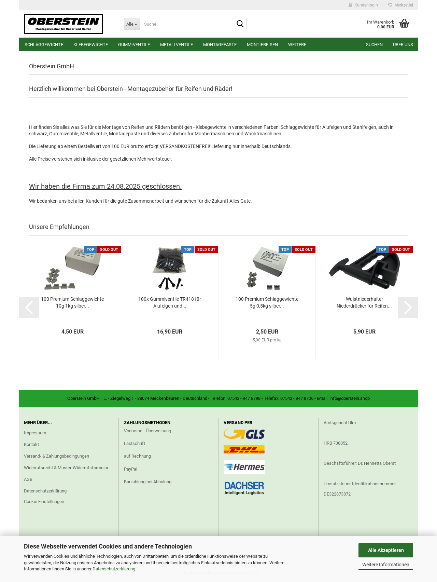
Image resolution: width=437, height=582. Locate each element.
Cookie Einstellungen (44, 501)
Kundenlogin (363, 5)
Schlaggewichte (44, 44)
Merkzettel (400, 5)
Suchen (374, 44)
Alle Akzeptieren (386, 550)
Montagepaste (220, 44)
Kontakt (31, 444)
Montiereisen (262, 44)
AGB (28, 479)
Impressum (35, 432)
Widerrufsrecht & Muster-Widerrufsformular (66, 467)
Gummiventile (134, 44)
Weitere (297, 44)
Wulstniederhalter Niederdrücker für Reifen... (364, 302)
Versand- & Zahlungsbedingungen (56, 456)
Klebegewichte (90, 44)
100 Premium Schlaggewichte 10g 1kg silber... (72, 302)
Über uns (403, 44)
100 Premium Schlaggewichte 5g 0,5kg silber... (267, 302)
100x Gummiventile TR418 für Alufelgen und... (169, 302)
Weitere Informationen (385, 564)
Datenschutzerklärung (114, 568)
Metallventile (176, 44)
